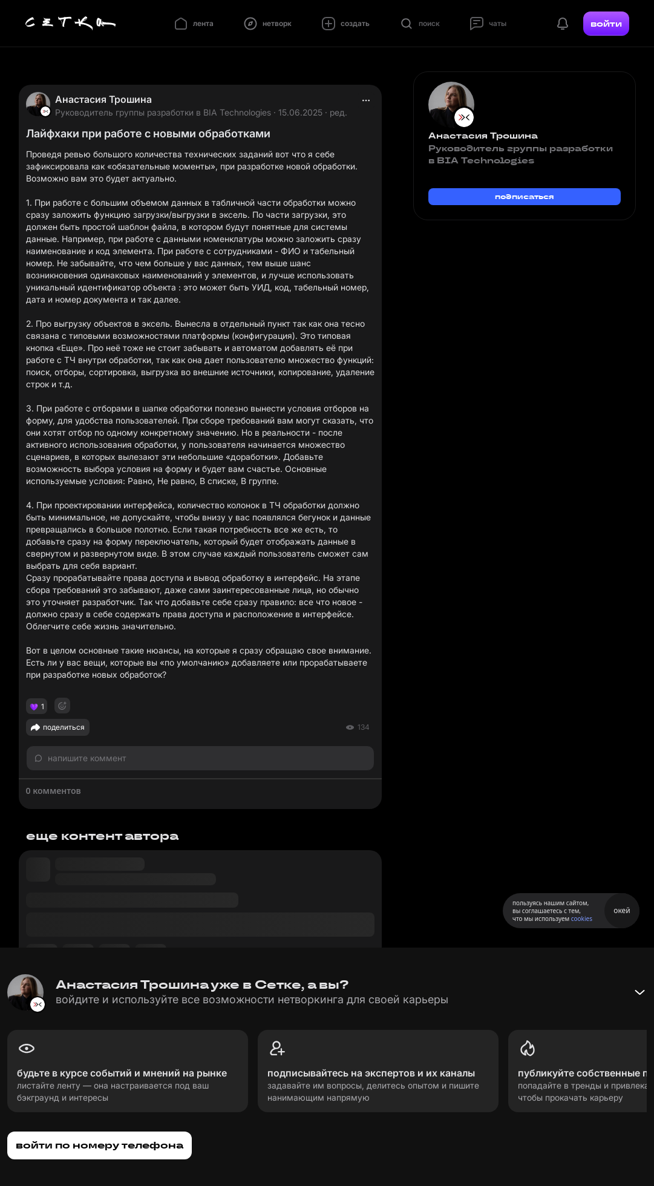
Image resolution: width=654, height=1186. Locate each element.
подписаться (524, 196)
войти (606, 24)
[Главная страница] (70, 23)
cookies (581, 918)
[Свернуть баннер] (639, 992)
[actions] (366, 100)
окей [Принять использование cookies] (621, 910)
